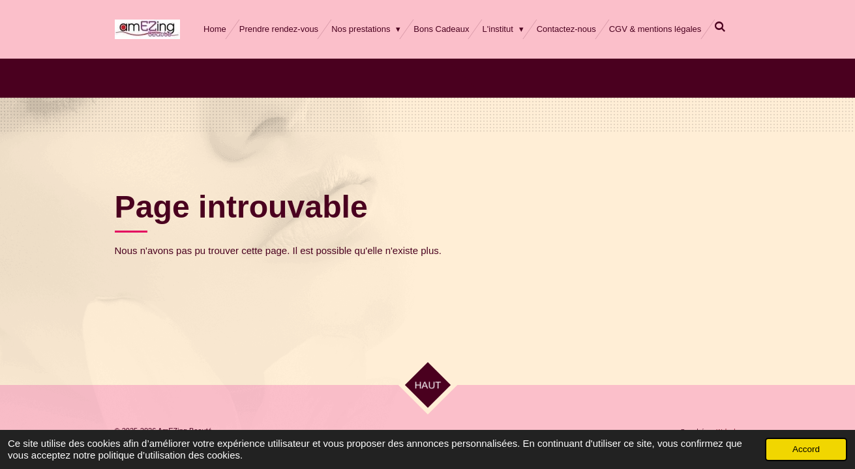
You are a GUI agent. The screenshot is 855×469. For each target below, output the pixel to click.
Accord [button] (806, 449)
